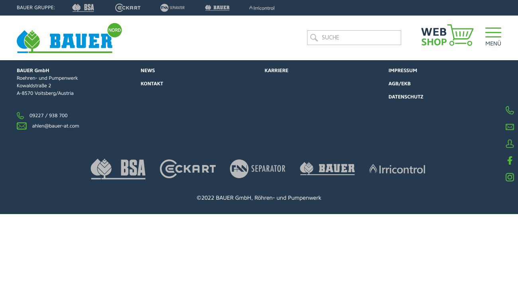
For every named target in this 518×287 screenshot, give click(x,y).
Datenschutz (405, 97)
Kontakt (152, 84)
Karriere (277, 70)
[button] (493, 38)
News (148, 70)
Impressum (402, 70)
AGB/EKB (399, 84)
